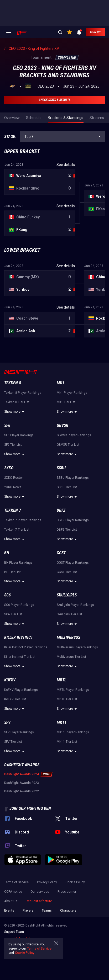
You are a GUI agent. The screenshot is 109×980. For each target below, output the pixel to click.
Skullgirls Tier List (69, 614)
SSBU (61, 467)
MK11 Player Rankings (73, 732)
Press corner (67, 891)
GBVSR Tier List (68, 444)
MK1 (60, 382)
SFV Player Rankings (19, 732)
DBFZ (61, 510)
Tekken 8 (12, 382)
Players (28, 910)
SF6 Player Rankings (19, 435)
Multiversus (68, 637)
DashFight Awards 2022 (21, 791)
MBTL (61, 679)
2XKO (8, 467)
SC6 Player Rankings (19, 605)
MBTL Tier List (67, 699)
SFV (7, 722)
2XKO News (12, 487)
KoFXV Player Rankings (21, 690)
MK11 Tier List (67, 742)
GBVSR (62, 425)
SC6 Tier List (13, 614)
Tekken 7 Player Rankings (22, 520)
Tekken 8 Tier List (16, 402)
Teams (47, 910)
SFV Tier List (13, 742)
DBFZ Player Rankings (73, 520)
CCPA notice (13, 891)
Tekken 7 (12, 510)
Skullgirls (67, 595)
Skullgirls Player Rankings (75, 605)
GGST (61, 552)
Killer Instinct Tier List (19, 657)
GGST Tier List (67, 572)
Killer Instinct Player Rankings (25, 647)
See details (65, 165)
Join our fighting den (30, 808)
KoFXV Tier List (15, 699)
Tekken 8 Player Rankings (22, 393)
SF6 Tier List (13, 444)
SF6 (7, 425)
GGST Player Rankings (73, 562)
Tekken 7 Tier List (16, 529)
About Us (10, 901)
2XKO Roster (13, 478)
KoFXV (9, 679)
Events (9, 910)
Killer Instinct (18, 637)
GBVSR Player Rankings (74, 435)
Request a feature (39, 901)
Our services (39, 891)
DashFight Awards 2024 (21, 774)
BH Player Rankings (18, 562)
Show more (15, 411)
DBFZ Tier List (67, 529)
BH (6, 552)
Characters (68, 910)
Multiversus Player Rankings (77, 647)
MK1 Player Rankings (72, 393)
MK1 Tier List (66, 402)
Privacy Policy (47, 882)
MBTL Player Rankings (73, 690)
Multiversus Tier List (71, 657)
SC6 (7, 595)
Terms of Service (16, 882)
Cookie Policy (75, 882)
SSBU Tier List (67, 487)
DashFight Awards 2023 (21, 783)
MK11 (61, 722)
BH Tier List (12, 572)
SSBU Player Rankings (73, 478)
